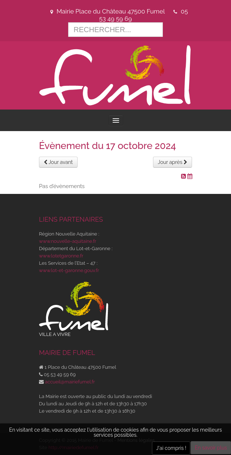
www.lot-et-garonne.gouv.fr (69, 270)
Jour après (172, 162)
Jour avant (58, 162)
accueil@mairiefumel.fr (70, 382)
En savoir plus (211, 448)
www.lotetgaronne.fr (61, 256)
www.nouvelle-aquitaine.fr (67, 241)
